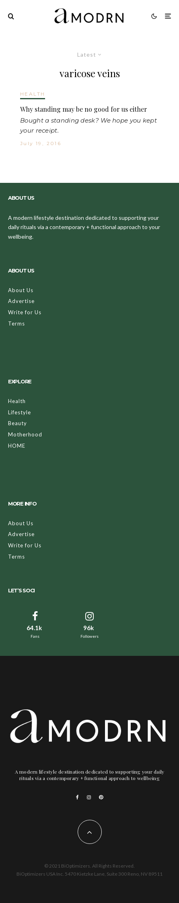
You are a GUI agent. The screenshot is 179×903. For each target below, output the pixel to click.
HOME (16, 445)
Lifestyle (19, 412)
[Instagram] (89, 797)
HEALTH (32, 94)
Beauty (17, 423)
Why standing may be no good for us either (83, 109)
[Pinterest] (101, 797)
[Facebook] (77, 797)
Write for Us (24, 312)
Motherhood (25, 434)
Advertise (21, 301)
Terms (16, 323)
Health (17, 401)
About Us (20, 290)
